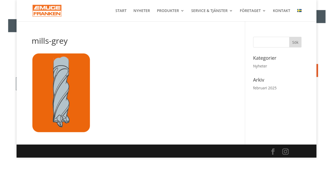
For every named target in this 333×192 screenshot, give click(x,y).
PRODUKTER (168, 11)
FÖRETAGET (250, 11)
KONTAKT (281, 11)
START (121, 11)
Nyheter (260, 66)
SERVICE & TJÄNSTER (209, 11)
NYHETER (142, 11)
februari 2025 (265, 87)
